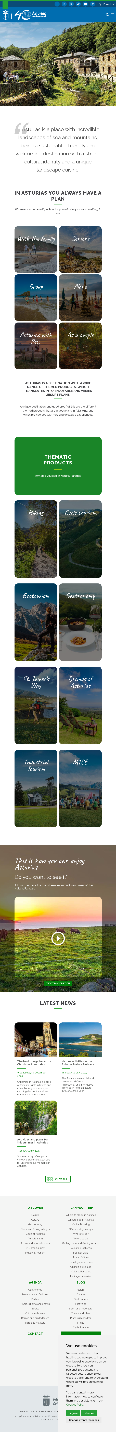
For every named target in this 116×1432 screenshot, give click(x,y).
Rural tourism (35, 1238)
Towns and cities (80, 1313)
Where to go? (81, 1233)
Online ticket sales (80, 1266)
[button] (109, 4)
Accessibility (44, 1411)
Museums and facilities (35, 1294)
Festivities (80, 1303)
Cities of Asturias (35, 1233)
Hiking (80, 1322)
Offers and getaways (81, 1229)
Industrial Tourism (35, 1252)
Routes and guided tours (35, 1318)
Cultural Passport (81, 1271)
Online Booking (81, 1224)
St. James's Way (35, 1247)
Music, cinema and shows (35, 1303)
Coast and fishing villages (35, 1229)
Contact (35, 1333)
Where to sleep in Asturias (81, 1215)
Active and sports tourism (35, 1243)
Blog (80, 1282)
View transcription (58, 983)
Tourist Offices (81, 1257)
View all (61, 1179)
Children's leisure (35, 1313)
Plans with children (81, 1318)
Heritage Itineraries (81, 1276)
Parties (35, 1299)
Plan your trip (81, 1207)
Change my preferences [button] (84, 1420)
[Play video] (58, 938)
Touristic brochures (81, 1247)
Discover (35, 1207)
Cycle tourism (81, 1327)
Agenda (35, 1282)
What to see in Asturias (81, 1219)
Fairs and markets (35, 1322)
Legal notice (26, 1411)
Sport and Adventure (81, 1308)
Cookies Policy (75, 1404)
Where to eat (80, 1238)
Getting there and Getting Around (80, 1243)
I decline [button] (89, 1413)
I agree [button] (73, 1413)
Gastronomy (35, 1224)
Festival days (80, 1252)
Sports (35, 1308)
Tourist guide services (80, 1262)
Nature (35, 1215)
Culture (35, 1219)
